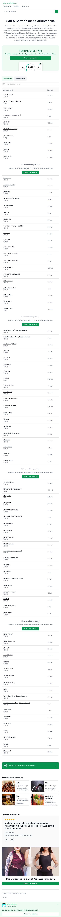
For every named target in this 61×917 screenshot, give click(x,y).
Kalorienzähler (7, 6)
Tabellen (17, 6)
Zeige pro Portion (20, 78)
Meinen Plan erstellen (30, 58)
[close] (58, 904)
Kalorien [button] (50, 90)
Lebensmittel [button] (8, 90)
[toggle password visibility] (4, 84)
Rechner (25, 6)
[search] (28, 11)
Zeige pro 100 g (7, 78)
